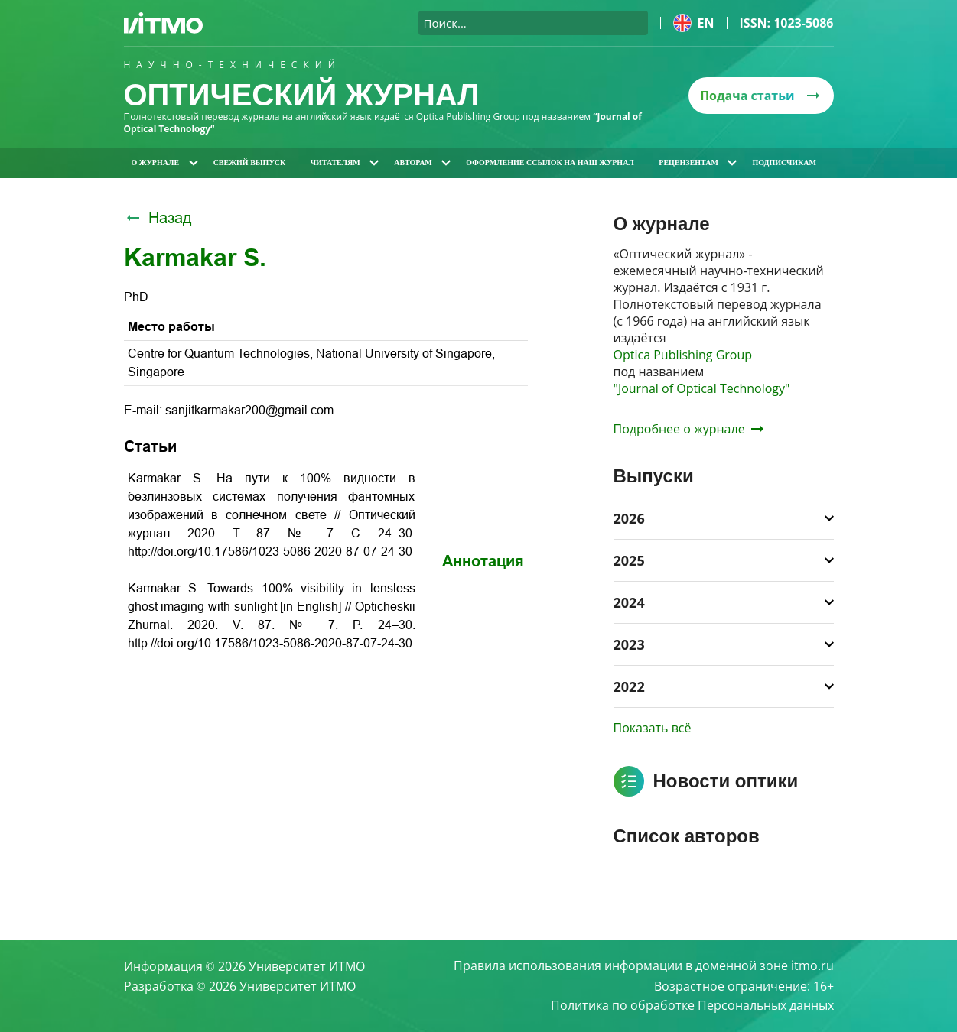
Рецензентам (698, 162)
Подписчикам (784, 162)
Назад (158, 218)
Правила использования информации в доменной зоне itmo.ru (644, 966)
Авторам (422, 162)
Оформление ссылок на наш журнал (549, 162)
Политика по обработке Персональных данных (692, 1006)
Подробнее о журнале (688, 428)
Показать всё (653, 727)
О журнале (165, 162)
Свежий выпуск (249, 162)
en (693, 23)
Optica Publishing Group (683, 354)
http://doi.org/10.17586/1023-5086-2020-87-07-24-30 (270, 551)
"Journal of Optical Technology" (702, 388)
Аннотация (483, 561)
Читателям (345, 162)
